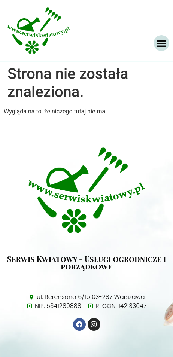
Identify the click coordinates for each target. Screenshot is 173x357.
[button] (161, 43)
